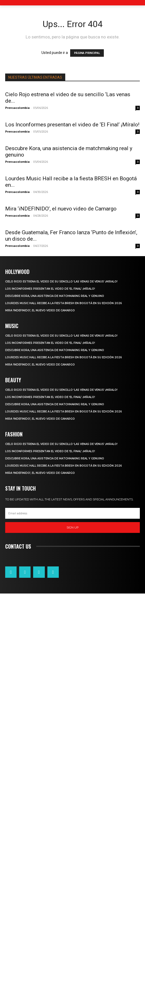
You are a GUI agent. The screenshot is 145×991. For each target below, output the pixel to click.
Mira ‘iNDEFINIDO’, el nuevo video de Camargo (61, 407)
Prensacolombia (17, 108)
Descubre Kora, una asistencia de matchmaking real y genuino (54, 561)
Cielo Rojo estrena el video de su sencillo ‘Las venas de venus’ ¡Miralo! (61, 546)
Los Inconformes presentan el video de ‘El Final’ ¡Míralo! (72, 124)
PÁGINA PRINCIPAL (87, 53)
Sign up (73, 792)
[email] (72, 778)
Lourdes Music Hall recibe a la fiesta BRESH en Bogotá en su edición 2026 (63, 568)
